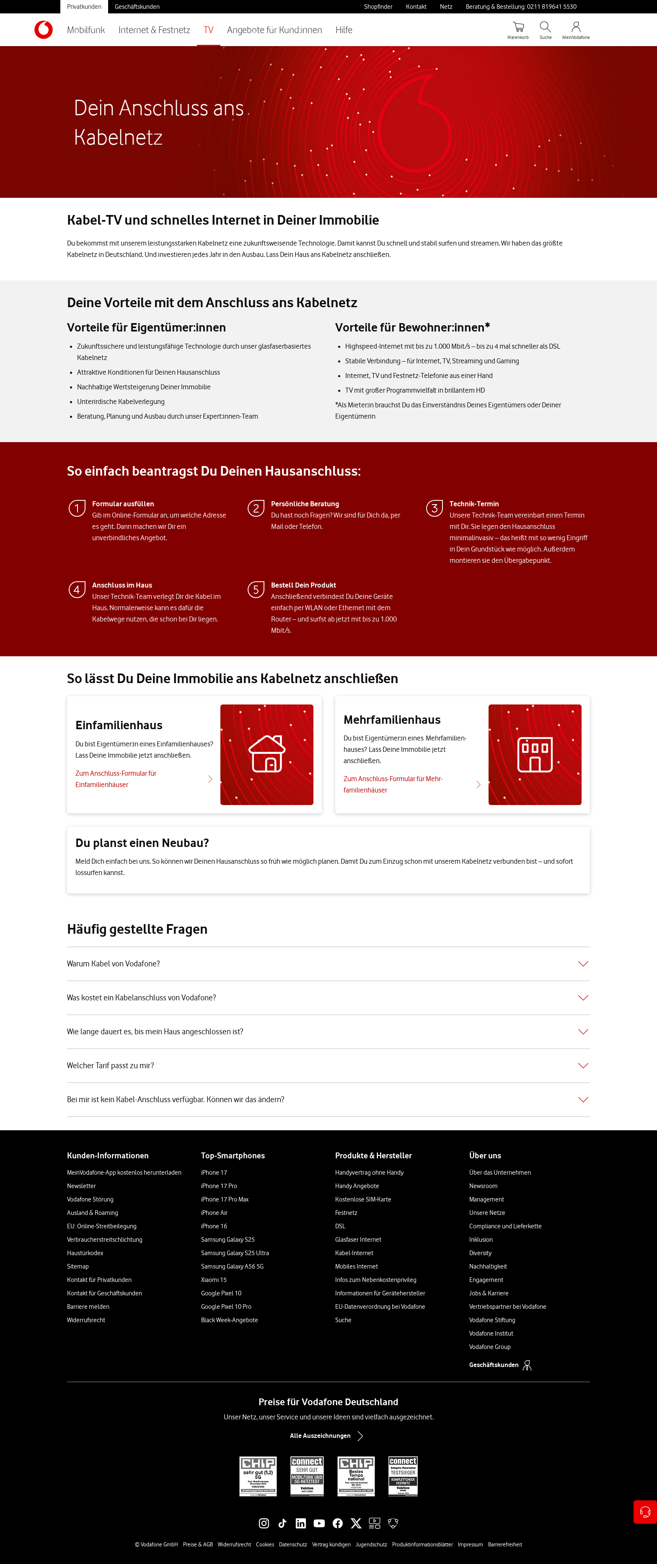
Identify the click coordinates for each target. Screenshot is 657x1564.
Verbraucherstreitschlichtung (104, 1239)
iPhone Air (214, 1213)
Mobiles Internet (356, 1266)
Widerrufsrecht (86, 1320)
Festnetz (346, 1213)
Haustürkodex (85, 1253)
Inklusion (481, 1239)
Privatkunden (84, 6)
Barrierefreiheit (505, 1544)
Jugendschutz (371, 1544)
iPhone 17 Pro (219, 1186)
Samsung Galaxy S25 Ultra (235, 1253)
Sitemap (78, 1266)
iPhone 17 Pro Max (224, 1199)
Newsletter (81, 1186)
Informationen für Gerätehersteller (380, 1293)
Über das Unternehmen (500, 1172)
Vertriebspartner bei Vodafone (507, 1306)
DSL (340, 1226)
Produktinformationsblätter (422, 1544)
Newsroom (483, 1186)
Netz (446, 6)
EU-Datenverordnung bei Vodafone (380, 1306)
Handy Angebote (357, 1186)
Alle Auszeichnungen (328, 1436)
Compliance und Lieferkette (505, 1226)
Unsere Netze (487, 1213)
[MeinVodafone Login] (576, 29)
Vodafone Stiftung (492, 1320)
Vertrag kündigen (331, 1544)
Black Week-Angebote (229, 1320)
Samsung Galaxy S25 (228, 1239)
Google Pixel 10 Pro (226, 1306)
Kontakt (416, 6)
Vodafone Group (490, 1347)
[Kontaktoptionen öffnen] (645, 1512)
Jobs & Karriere (489, 1293)
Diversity (480, 1253)
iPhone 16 (214, 1226)
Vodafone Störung (90, 1199)
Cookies (265, 1544)
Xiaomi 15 (214, 1280)
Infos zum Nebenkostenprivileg (375, 1280)
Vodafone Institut (491, 1333)
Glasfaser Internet (358, 1239)
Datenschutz (293, 1544)
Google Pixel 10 (221, 1293)
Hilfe (344, 29)
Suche (343, 1320)
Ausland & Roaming (92, 1213)
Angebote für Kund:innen (274, 29)
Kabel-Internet (354, 1253)
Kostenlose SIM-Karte (363, 1199)
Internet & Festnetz (154, 29)
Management (486, 1199)
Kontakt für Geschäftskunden (104, 1293)
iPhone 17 (214, 1172)
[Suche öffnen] (545, 29)
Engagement (486, 1280)
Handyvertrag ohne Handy (369, 1172)
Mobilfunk (86, 29)
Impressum (470, 1544)
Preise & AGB (198, 1544)
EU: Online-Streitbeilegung (102, 1226)
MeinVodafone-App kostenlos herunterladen (124, 1172)
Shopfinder (378, 6)
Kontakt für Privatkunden (99, 1280)
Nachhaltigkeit (488, 1266)
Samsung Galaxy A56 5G (232, 1266)
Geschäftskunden (137, 6)
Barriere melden (88, 1306)
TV (209, 29)
